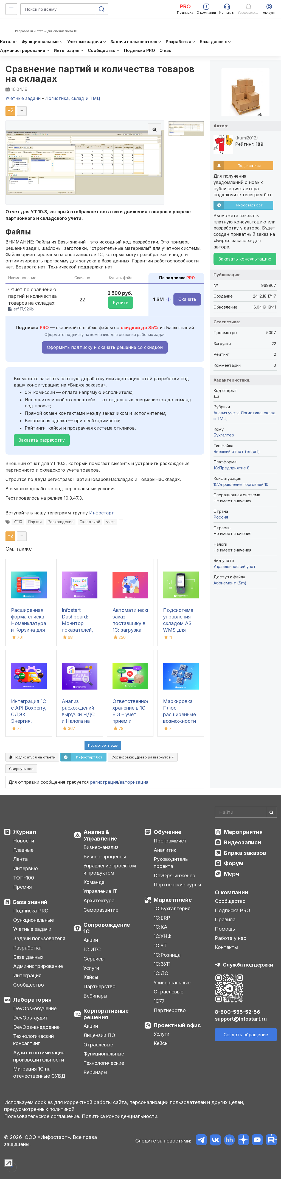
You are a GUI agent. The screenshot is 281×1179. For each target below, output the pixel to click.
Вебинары (95, 996)
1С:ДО (161, 973)
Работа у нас (230, 938)
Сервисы (94, 959)
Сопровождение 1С (106, 928)
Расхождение (61, 522)
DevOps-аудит (30, 1018)
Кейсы (90, 977)
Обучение (167, 832)
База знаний (30, 902)
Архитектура (98, 900)
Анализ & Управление (100, 835)
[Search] (246, 812)
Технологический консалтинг (33, 1039)
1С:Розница (167, 955)
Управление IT (100, 891)
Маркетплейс (173, 900)
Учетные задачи (32, 929)
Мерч (231, 873)
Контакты (226, 947)
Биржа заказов (245, 853)
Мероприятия (243, 832)
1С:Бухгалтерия (172, 908)
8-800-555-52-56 (237, 1012)
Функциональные (33, 920)
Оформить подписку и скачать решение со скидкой (105, 347)
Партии (35, 522)
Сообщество (28, 985)
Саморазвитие (100, 910)
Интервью (25, 868)
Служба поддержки (248, 965)
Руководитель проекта (171, 862)
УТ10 (17, 522)
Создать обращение (246, 1034)
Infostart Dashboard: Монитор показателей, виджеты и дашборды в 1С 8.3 (77, 629)
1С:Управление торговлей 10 (240, 484)
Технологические (103, 1063)
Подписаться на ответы (32, 757)
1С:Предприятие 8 (231, 468)
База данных (28, 957)
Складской (90, 522)
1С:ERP (162, 918)
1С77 (159, 1001)
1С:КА (160, 927)
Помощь (225, 929)
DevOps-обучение (35, 1008)
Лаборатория (32, 999)
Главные (23, 850)
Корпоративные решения (106, 1014)
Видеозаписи (242, 842)
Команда (94, 882)
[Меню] (11, 9)
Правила (225, 919)
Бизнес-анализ (101, 847)
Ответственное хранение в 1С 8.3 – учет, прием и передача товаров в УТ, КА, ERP (131, 721)
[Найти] (271, 812)
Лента (20, 859)
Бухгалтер (223, 435)
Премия (22, 887)
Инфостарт (101, 513)
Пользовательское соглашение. (42, 1116)
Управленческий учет (234, 566)
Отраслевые (98, 1045)
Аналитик (165, 850)
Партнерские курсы (177, 884)
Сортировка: (142, 757)
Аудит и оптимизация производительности (38, 1056)
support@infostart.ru (241, 1019)
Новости (23, 841)
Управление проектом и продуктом (109, 869)
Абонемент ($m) (229, 583)
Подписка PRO (31, 911)
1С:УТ (160, 945)
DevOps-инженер (174, 875)
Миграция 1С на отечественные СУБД (39, 1072)
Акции (90, 940)
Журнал (24, 832)
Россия (220, 517)
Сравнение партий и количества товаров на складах (100, 74)
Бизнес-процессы (104, 856)
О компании (231, 892)
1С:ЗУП (162, 964)
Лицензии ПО (99, 1035)
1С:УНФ (162, 936)
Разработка (27, 948)
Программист (170, 841)
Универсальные (172, 982)
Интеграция (27, 975)
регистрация (104, 782)
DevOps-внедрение (36, 1027)
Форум (233, 863)
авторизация (134, 782)
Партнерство (99, 986)
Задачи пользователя (39, 938)
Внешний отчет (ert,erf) (236, 451)
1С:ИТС (92, 949)
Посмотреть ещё (103, 745)
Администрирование (38, 966)
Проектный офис (177, 1025)
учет (110, 522)
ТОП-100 (23, 878)
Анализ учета (226, 412)
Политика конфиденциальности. (120, 1116)
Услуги (91, 968)
